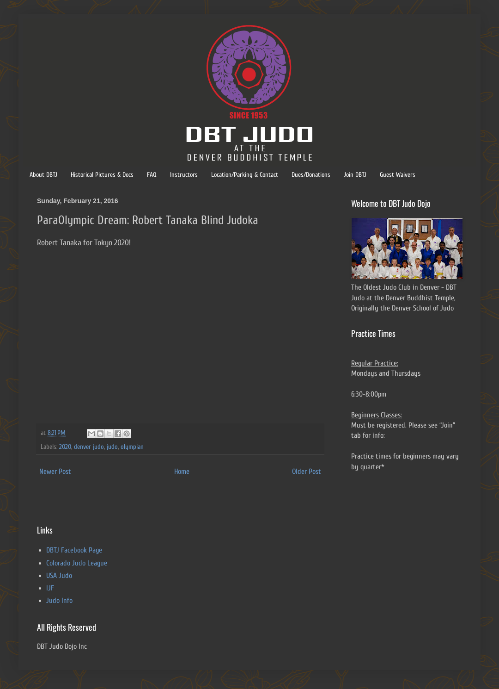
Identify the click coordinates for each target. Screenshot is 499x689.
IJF (50, 588)
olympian (132, 447)
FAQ (152, 175)
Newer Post (55, 471)
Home (181, 471)
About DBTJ (43, 175)
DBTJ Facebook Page (74, 550)
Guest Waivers (397, 175)
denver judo (89, 447)
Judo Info (59, 600)
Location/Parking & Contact (244, 175)
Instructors (184, 175)
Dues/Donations (311, 175)
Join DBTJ (355, 175)
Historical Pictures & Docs (102, 175)
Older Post (306, 471)
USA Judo (59, 575)
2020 (65, 447)
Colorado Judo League (76, 563)
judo (112, 447)
